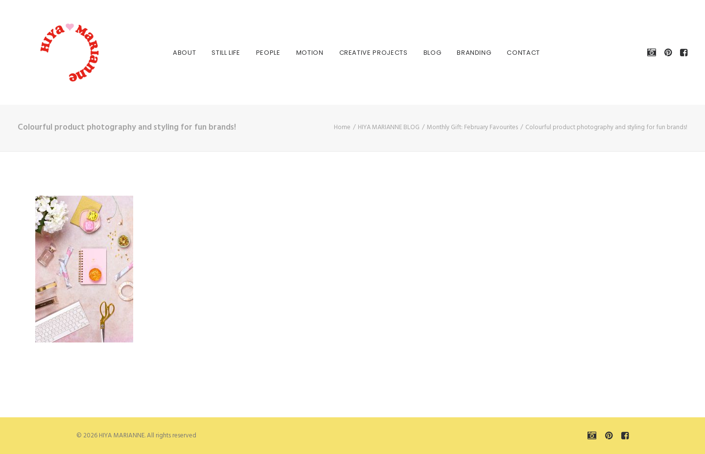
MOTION (306, 52)
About (180, 52)
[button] (653, 52)
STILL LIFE (222, 52)
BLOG (429, 52)
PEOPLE (264, 52)
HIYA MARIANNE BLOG (389, 127)
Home (342, 127)
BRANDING (470, 52)
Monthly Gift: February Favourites (472, 127)
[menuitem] (180, 52)
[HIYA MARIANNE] (57, 52)
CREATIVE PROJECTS (369, 52)
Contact (519, 52)
